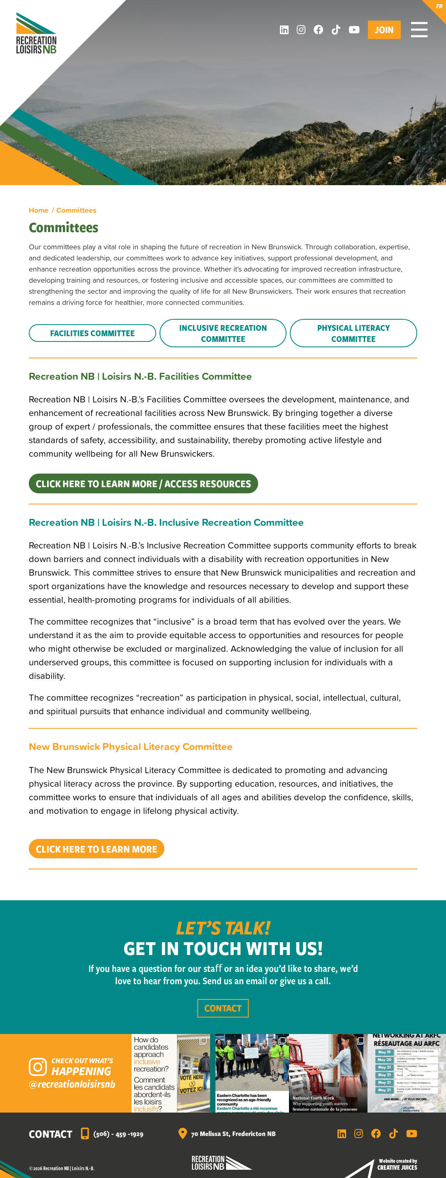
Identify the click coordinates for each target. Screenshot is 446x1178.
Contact (223, 1007)
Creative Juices (397, 1167)
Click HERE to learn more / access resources (143, 483)
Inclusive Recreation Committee (223, 333)
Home (39, 209)
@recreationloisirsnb (72, 1083)
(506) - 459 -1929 (118, 1133)
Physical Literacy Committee (353, 333)
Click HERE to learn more (96, 848)
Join (384, 29)
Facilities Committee (92, 333)
